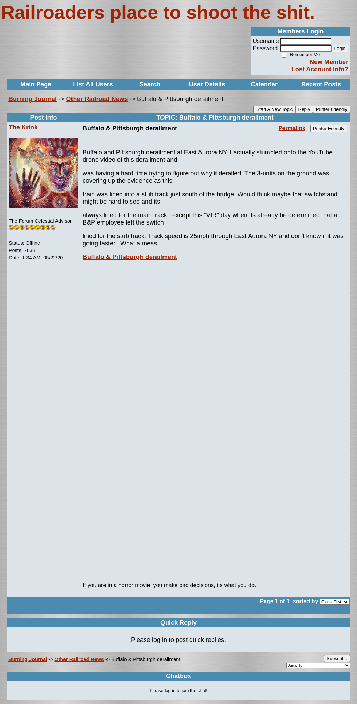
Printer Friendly (331, 109)
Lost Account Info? (319, 69)
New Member (329, 62)
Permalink (292, 128)
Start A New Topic (274, 109)
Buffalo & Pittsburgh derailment (130, 256)
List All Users (93, 84)
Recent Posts (321, 84)
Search (149, 84)
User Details (207, 84)
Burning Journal (32, 99)
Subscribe (337, 658)
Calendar (264, 84)
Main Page (35, 84)
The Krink (23, 127)
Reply (304, 109)
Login (339, 48)
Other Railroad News (97, 99)
